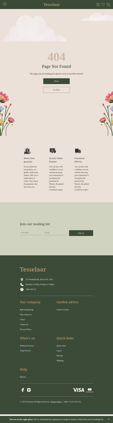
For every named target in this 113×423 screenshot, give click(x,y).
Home (56, 81)
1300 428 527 (31, 289)
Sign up (81, 233)
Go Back (56, 90)
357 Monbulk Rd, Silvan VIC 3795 (39, 279)
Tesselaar (51, 4)
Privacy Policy (56, 402)
